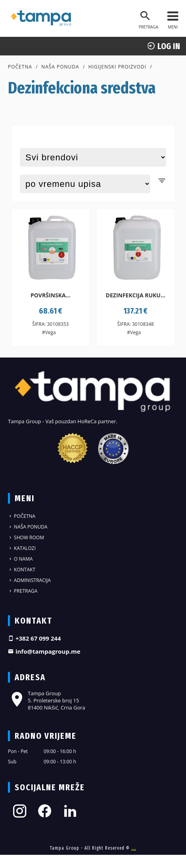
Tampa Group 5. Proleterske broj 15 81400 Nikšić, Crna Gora (46, 700)
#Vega (49, 332)
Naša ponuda (60, 66)
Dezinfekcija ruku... (135, 295)
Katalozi (22, 548)
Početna (20, 66)
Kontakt (21, 569)
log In (163, 46)
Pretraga (22, 591)
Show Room (26, 537)
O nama (20, 558)
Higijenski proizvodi (117, 66)
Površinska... (51, 295)
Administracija (29, 580)
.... (133, 848)
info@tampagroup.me (44, 651)
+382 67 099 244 (34, 638)
